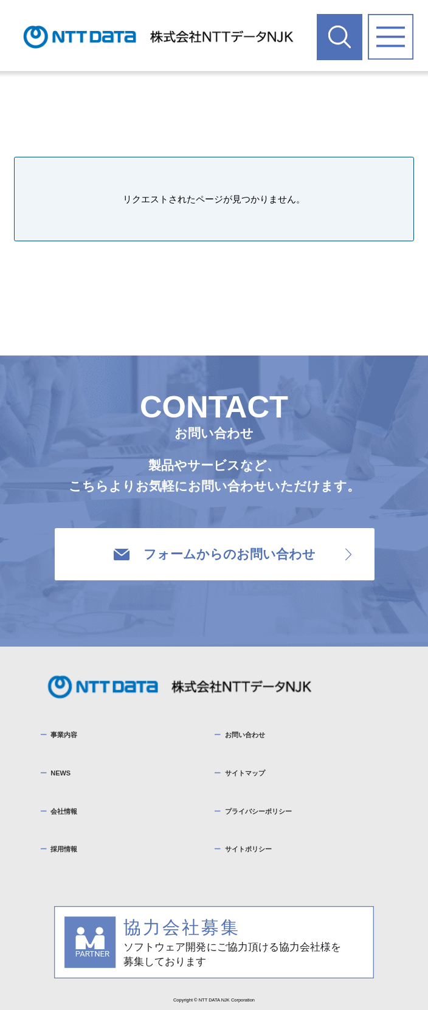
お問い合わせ (245, 734)
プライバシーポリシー (258, 811)
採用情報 (63, 849)
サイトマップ (245, 773)
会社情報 (63, 811)
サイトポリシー (248, 849)
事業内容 (63, 734)
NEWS (60, 773)
